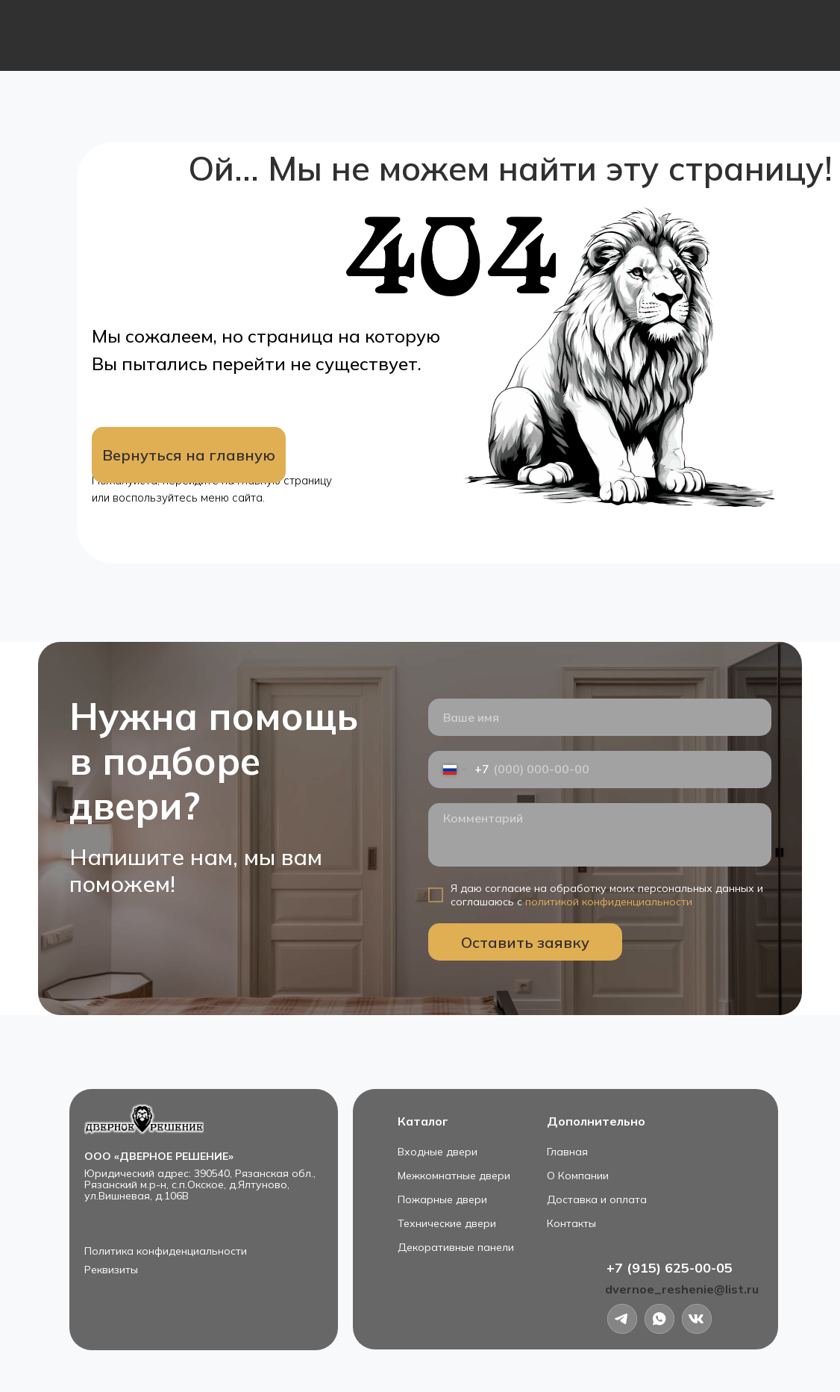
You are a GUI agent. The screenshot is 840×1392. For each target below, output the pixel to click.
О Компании (578, 1175)
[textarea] (599, 835)
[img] (697, 1319)
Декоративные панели (456, 1247)
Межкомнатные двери (454, 1175)
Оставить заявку (525, 942)
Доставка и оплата (597, 1199)
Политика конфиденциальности (165, 1251)
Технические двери (447, 1223)
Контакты (571, 1223)
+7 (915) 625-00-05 (670, 1267)
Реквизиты (111, 1269)
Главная (567, 1151)
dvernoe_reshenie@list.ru (682, 1289)
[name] (599, 717)
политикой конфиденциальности (608, 901)
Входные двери (437, 1151)
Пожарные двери (442, 1199)
